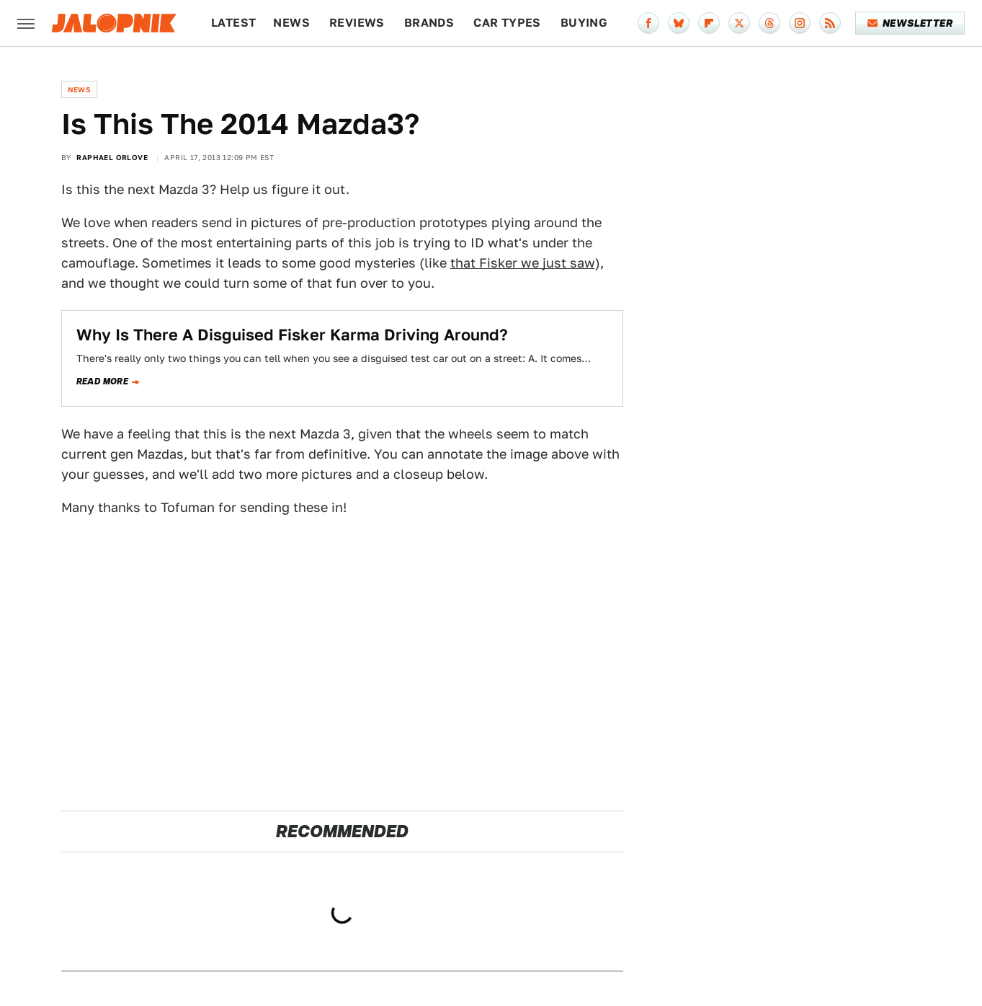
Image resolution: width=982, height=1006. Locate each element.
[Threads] (769, 23)
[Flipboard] (709, 23)
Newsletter (910, 23)
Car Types (507, 23)
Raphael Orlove (112, 157)
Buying (584, 23)
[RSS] (830, 23)
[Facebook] (648, 23)
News (291, 23)
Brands (429, 23)
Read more (102, 381)
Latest (233, 23)
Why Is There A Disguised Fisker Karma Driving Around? (292, 334)
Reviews (357, 23)
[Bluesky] (678, 23)
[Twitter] (739, 23)
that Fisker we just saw (522, 262)
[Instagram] (800, 23)
